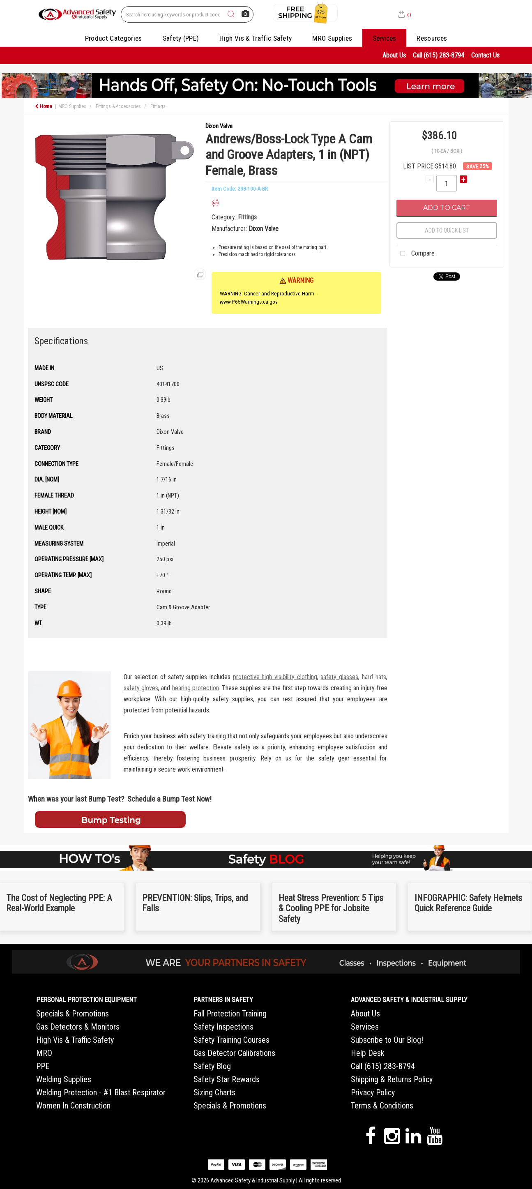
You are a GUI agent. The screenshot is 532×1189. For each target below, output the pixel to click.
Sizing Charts (214, 1092)
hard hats (374, 677)
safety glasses (339, 677)
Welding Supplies (63, 1079)
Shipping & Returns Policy (392, 1079)
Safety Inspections (223, 1027)
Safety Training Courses (231, 1040)
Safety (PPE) (181, 38)
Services (384, 38)
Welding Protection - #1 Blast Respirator (101, 1092)
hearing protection (195, 688)
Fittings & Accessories (118, 106)
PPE (42, 1066)
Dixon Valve (219, 126)
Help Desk (368, 1053)
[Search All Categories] (187, 14)
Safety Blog (212, 1066)
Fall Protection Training (230, 1013)
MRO (44, 1053)
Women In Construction (73, 1106)
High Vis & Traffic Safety (255, 38)
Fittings (158, 106)
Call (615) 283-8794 (438, 55)
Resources (432, 38)
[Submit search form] (230, 14)
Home (43, 106)
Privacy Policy (373, 1092)
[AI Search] (245, 14)
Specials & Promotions (72, 1013)
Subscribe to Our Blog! (387, 1040)
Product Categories (113, 38)
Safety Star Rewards (226, 1079)
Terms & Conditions (382, 1106)
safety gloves (141, 688)
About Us (394, 55)
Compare (415, 253)
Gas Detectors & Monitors (78, 1027)
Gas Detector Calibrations (234, 1053)
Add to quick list (447, 230)
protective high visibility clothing (275, 677)
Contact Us (485, 55)
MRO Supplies (332, 38)
